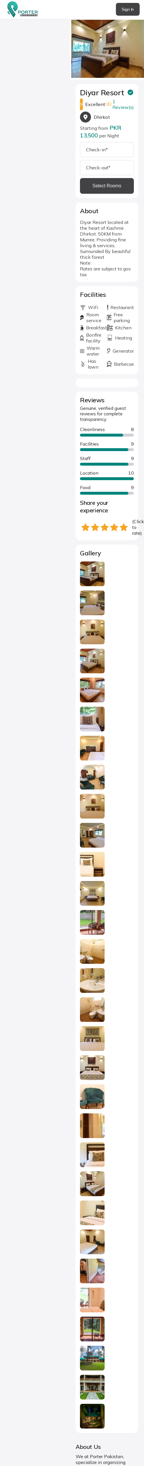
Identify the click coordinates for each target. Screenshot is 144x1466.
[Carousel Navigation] (107, 47)
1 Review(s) (123, 104)
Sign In (128, 9)
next (138, 47)
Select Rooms (106, 185)
